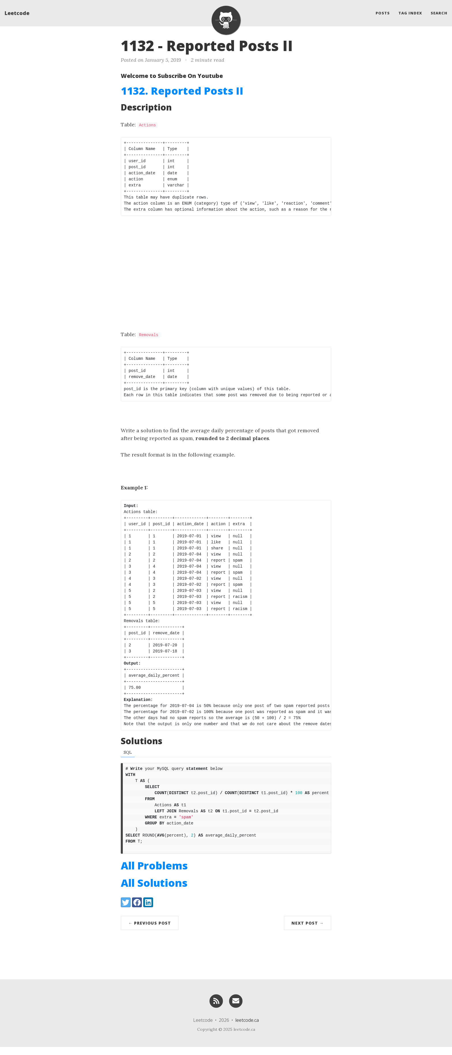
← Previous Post (149, 931)
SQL (128, 752)
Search (439, 13)
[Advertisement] (226, 265)
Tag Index (410, 13)
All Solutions (154, 891)
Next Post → (307, 931)
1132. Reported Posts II (182, 91)
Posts (383, 13)
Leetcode (17, 13)
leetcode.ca (247, 1028)
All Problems (154, 874)
